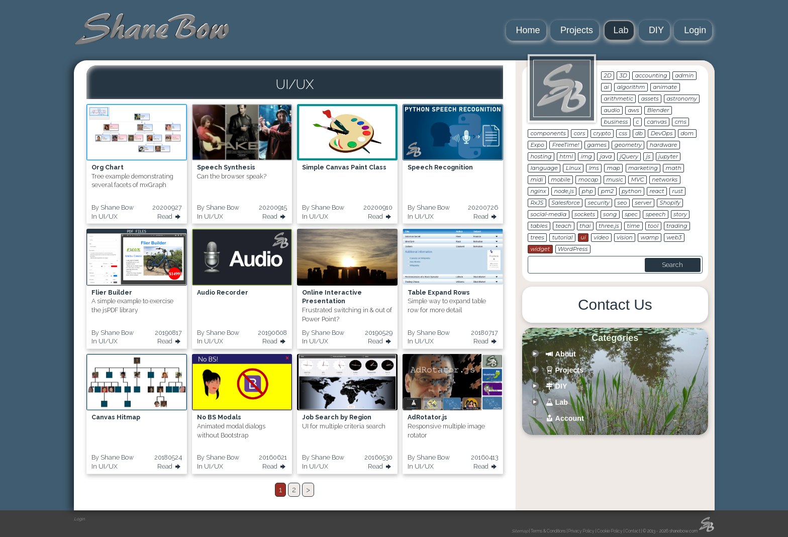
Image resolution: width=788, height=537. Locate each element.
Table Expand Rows (439, 292)
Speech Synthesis (226, 167)
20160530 (378, 457)
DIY (656, 30)
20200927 (167, 207)
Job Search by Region (336, 417)
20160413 (484, 457)
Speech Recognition (440, 167)
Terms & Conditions (548, 530)
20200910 (377, 207)
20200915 (273, 207)
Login (695, 30)
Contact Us (615, 304)
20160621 (273, 457)
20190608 (272, 332)
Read (169, 217)
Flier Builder (111, 292)
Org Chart (107, 167)
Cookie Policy (610, 530)
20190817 (168, 332)
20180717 (484, 332)
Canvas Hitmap (115, 417)
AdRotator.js (427, 417)
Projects (576, 30)
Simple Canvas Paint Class (344, 167)
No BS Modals (219, 417)
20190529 (378, 332)
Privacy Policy (581, 530)
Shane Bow (117, 207)
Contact (632, 530)
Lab (621, 30)
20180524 (168, 457)
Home (528, 30)
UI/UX (108, 216)
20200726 (483, 207)
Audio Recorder (222, 292)
